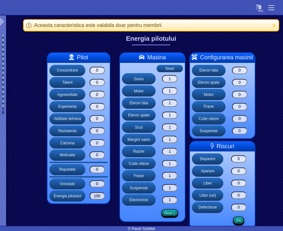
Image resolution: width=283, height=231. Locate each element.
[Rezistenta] (97, 131)
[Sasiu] (169, 78)
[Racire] (169, 151)
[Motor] (169, 91)
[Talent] (97, 82)
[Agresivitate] (97, 94)
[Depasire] (238, 159)
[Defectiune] (238, 207)
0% (238, 221)
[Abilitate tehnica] (97, 119)
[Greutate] (97, 184)
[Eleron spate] (169, 115)
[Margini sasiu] (169, 139)
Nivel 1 (169, 213)
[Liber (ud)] (238, 195)
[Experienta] (97, 106)
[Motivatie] (97, 155)
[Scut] (169, 127)
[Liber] (238, 183)
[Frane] (169, 175)
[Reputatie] (97, 169)
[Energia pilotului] (97, 196)
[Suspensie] (169, 188)
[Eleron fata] (169, 103)
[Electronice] (169, 200)
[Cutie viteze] (169, 163)
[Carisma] (97, 143)
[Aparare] (238, 171)
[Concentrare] (97, 70)
